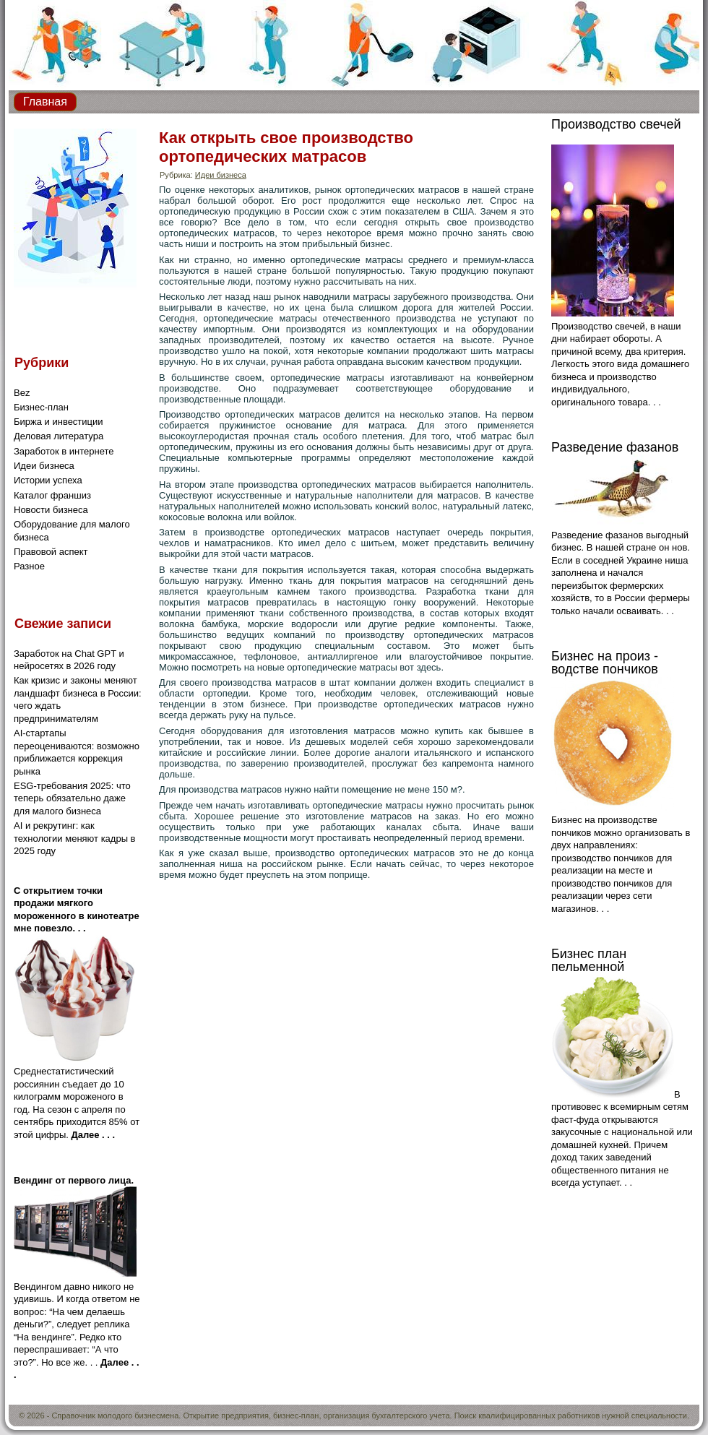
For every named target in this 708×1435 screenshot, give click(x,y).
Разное (29, 566)
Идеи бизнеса (44, 465)
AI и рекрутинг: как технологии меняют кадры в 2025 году (75, 838)
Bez (22, 392)
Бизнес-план (41, 407)
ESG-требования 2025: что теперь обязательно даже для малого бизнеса (72, 798)
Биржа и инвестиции (58, 421)
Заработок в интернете (64, 451)
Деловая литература (58, 436)
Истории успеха (48, 480)
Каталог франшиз (52, 495)
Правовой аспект (50, 551)
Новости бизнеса (51, 509)
